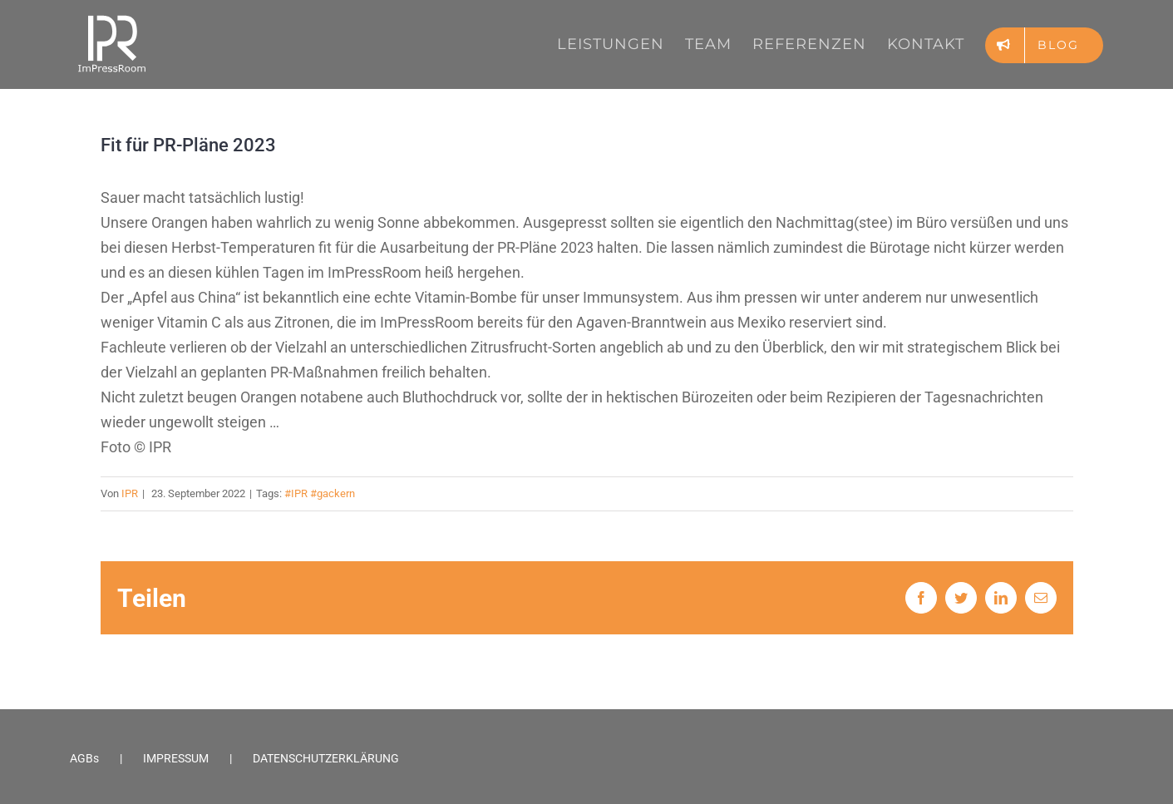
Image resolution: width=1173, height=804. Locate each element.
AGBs (84, 758)
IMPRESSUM (176, 758)
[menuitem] (621, 44)
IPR (129, 493)
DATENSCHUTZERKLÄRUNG (326, 758)
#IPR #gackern (319, 493)
